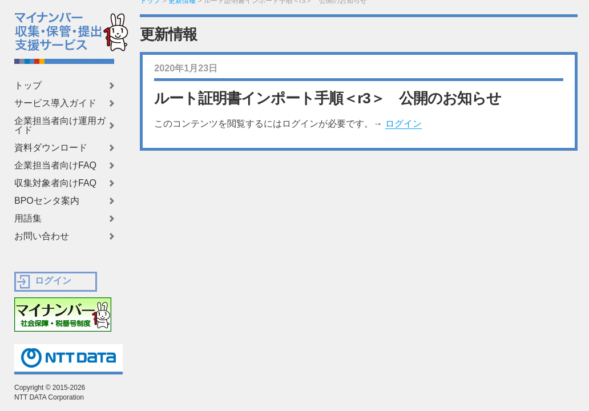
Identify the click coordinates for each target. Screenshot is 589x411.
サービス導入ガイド (55, 103)
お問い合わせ (41, 236)
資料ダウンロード (50, 147)
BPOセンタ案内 (46, 201)
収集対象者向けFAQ (55, 183)
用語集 (28, 218)
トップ (28, 85)
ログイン (403, 123)
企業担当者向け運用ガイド (60, 125)
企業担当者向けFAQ (55, 165)
